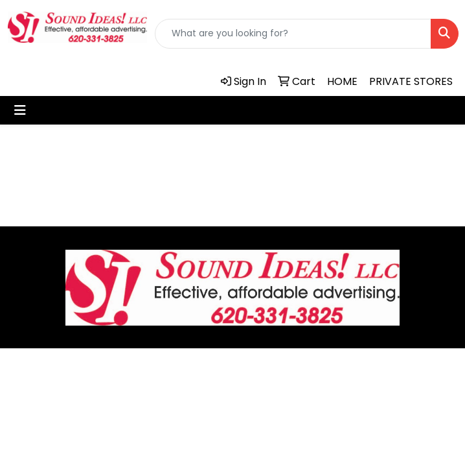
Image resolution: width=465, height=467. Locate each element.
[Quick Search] (293, 34)
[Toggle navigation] (20, 110)
